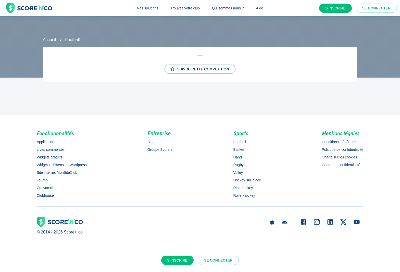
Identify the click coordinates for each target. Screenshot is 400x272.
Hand (237, 157)
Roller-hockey (244, 195)
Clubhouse (45, 195)
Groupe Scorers (160, 149)
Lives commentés (51, 149)
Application (45, 142)
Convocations (47, 188)
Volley (238, 172)
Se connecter (376, 8)
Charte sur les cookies (339, 157)
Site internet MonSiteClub (57, 172)
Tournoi (42, 180)
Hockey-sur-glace (247, 180)
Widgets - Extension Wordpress (62, 165)
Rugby (238, 165)
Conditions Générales (339, 142)
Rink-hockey (243, 188)
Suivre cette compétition (199, 69)
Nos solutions (147, 8)
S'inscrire (335, 8)
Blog (151, 142)
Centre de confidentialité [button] (341, 165)
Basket (238, 149)
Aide (259, 8)
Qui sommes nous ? (228, 8)
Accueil (49, 40)
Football (72, 40)
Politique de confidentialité (342, 149)
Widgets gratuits (49, 157)
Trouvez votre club (185, 8)
